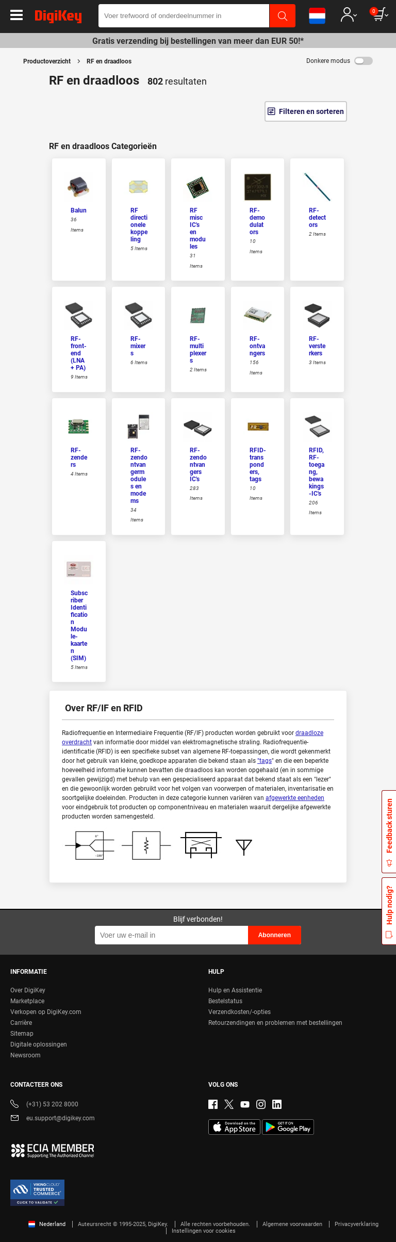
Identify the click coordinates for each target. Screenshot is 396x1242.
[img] (58, 18)
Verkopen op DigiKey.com (45, 1012)
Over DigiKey (27, 990)
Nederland (46, 1224)
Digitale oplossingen (38, 1044)
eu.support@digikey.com (52, 1119)
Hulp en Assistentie (235, 990)
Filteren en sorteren (311, 111)
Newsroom (25, 1055)
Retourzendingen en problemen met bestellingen (275, 1022)
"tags (264, 760)
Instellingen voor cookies (204, 1231)
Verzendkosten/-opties (239, 1012)
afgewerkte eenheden (295, 798)
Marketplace (27, 1001)
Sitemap (22, 1033)
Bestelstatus (225, 1001)
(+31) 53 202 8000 (44, 1105)
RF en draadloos (109, 61)
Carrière (21, 1022)
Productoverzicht (47, 61)
